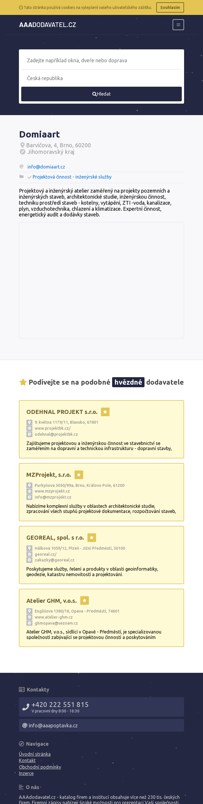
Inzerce (26, 773)
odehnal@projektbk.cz (56, 434)
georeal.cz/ (45, 554)
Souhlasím (170, 7)
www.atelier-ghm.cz (54, 617)
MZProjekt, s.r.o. (48, 474)
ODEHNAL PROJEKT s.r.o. (61, 411)
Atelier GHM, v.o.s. (51, 600)
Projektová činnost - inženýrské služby (72, 176)
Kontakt (27, 760)
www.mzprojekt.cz (52, 491)
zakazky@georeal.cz (55, 560)
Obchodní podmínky (40, 767)
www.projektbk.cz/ (53, 428)
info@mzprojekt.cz (53, 497)
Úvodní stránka (35, 754)
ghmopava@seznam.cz (56, 623)
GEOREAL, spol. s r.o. (55, 537)
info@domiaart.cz (46, 166)
